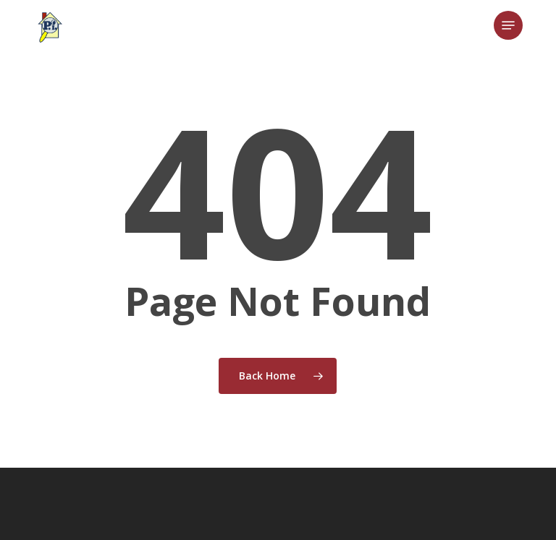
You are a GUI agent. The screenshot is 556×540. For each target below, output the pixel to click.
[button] (508, 25)
